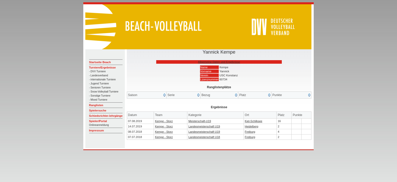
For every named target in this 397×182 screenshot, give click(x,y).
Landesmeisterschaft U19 (204, 126)
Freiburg (250, 131)
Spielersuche (97, 110)
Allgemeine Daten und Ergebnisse (219, 61)
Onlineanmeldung (99, 125)
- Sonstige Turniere (100, 95)
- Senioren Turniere (100, 87)
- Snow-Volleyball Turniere (103, 91)
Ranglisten (96, 105)
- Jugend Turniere (99, 83)
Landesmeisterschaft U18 (204, 137)
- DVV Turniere (97, 71)
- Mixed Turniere (98, 99)
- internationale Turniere (102, 79)
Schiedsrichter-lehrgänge (106, 115)
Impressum (96, 130)
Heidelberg (251, 126)
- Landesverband (98, 75)
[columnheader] (147, 95)
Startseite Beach (100, 62)
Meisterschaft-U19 (199, 121)
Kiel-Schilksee (253, 121)
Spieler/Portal (98, 121)
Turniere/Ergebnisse (102, 67)
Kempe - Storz (164, 121)
